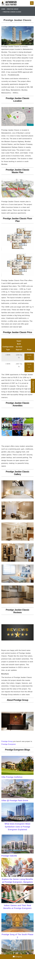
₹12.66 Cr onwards (29, 367)
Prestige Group (12, 9)
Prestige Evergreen (8, 744)
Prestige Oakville (9, 856)
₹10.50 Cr (29, 357)
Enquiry (17, 957)
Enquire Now (33, 386)
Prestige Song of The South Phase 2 (17, 935)
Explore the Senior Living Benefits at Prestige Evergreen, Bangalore (17, 880)
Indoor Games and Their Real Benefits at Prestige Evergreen (17, 906)
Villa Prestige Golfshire (11, 777)
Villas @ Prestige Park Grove (14, 800)
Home (3, 9)
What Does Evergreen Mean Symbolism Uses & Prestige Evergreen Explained (17, 827)
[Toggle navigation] (32, 3)
